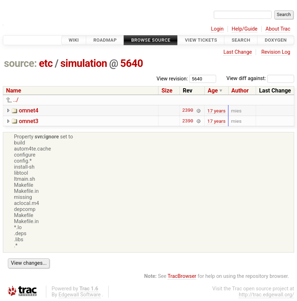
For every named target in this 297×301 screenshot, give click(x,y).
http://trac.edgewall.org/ (266, 295)
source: (20, 63)
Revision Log (276, 52)
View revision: (172, 78)
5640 (131, 63)
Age (213, 90)
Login (217, 29)
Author (240, 90)
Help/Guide (244, 29)
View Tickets (201, 40)
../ (16, 99)
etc (46, 63)
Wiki (74, 40)
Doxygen (276, 40)
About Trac (278, 29)
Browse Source (150, 40)
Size (166, 90)
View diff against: (260, 78)
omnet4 (28, 110)
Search (240, 40)
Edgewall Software (79, 295)
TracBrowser (182, 276)
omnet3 (28, 121)
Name (13, 90)
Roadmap (105, 40)
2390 (187, 110)
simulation (84, 63)
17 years (216, 110)
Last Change (237, 52)
